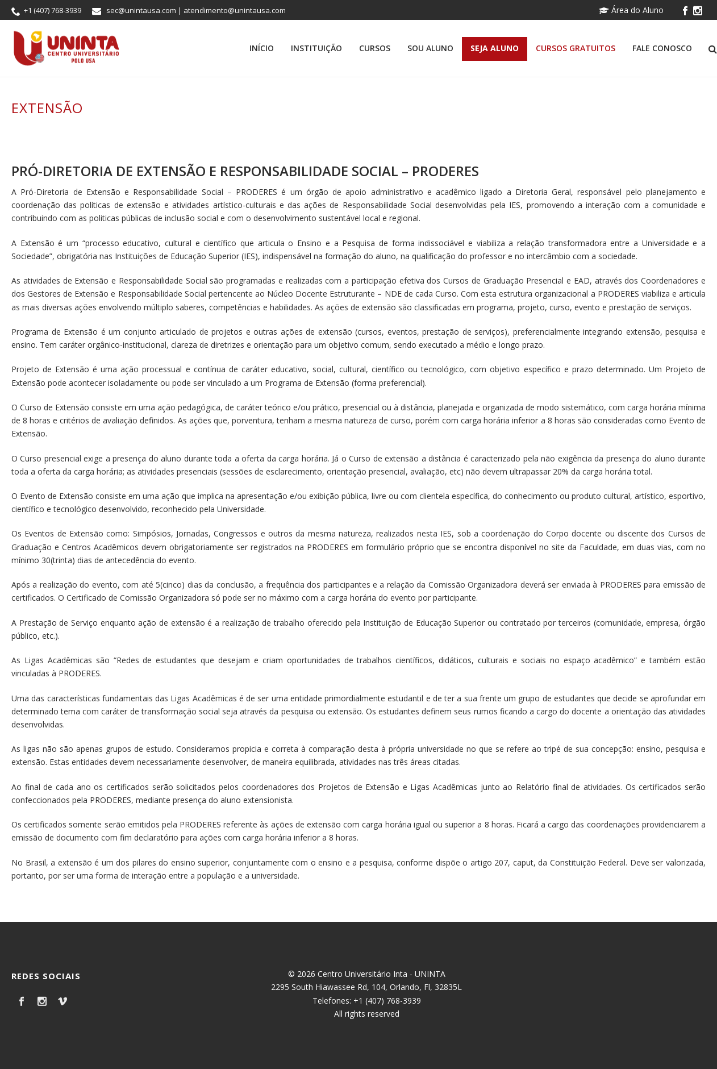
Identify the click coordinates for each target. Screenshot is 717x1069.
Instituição (316, 48)
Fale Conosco (662, 48)
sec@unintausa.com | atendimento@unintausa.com (196, 10)
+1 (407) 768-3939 (52, 10)
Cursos (374, 48)
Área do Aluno (631, 10)
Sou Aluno (430, 48)
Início (261, 48)
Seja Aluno (494, 48)
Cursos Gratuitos (575, 48)
